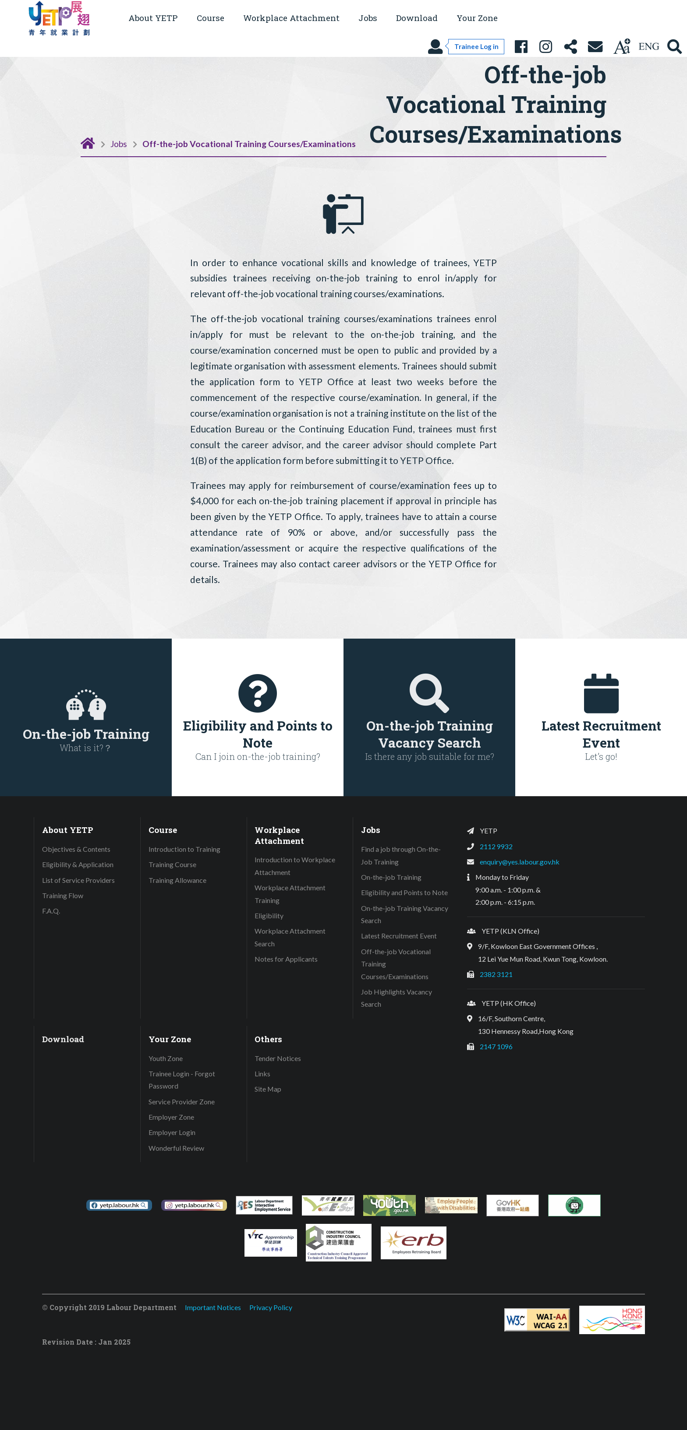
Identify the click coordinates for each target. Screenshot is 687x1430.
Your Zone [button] (477, 17)
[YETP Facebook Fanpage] (521, 46)
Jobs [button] (367, 17)
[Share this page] (570, 46)
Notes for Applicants (286, 959)
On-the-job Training (391, 877)
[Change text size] (622, 46)
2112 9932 (496, 846)
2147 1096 (496, 1046)
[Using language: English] (649, 46)
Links (262, 1073)
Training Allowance (177, 880)
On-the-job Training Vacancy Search (404, 914)
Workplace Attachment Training (290, 893)
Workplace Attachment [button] (291, 17)
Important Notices (213, 1307)
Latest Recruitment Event (399, 935)
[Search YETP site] (674, 46)
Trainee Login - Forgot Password (182, 1079)
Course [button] (210, 17)
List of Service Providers (78, 880)
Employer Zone (171, 1117)
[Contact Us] (595, 46)
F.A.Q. (51, 910)
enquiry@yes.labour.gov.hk (520, 861)
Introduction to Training (184, 849)
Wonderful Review (176, 1148)
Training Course (172, 864)
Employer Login (172, 1132)
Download (417, 17)
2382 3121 (496, 974)
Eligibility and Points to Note (404, 892)
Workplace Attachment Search (290, 937)
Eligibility (269, 915)
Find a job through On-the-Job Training (401, 855)
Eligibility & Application (77, 864)
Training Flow (62, 895)
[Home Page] (88, 142)
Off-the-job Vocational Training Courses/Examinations (249, 144)
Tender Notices (278, 1058)
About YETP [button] (152, 17)
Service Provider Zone (182, 1101)
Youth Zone (166, 1058)
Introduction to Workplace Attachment (295, 865)
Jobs (118, 144)
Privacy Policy (270, 1307)
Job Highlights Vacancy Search (396, 997)
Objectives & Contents (76, 849)
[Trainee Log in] (466, 46)
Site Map (268, 1089)
